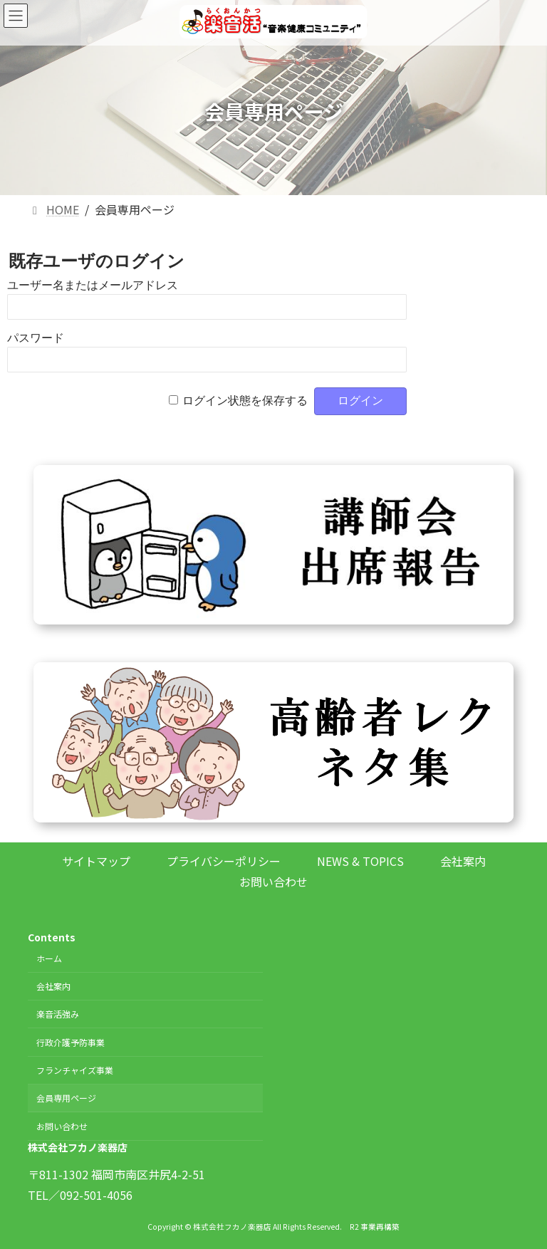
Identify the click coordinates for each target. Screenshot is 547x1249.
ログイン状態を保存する (245, 400)
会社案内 (463, 860)
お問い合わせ (273, 881)
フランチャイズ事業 (74, 1070)
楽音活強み (57, 1014)
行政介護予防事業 (70, 1042)
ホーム (49, 958)
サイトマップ (96, 860)
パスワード (35, 338)
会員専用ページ (66, 1098)
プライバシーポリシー (224, 860)
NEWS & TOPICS (360, 860)
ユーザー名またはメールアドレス (92, 285)
